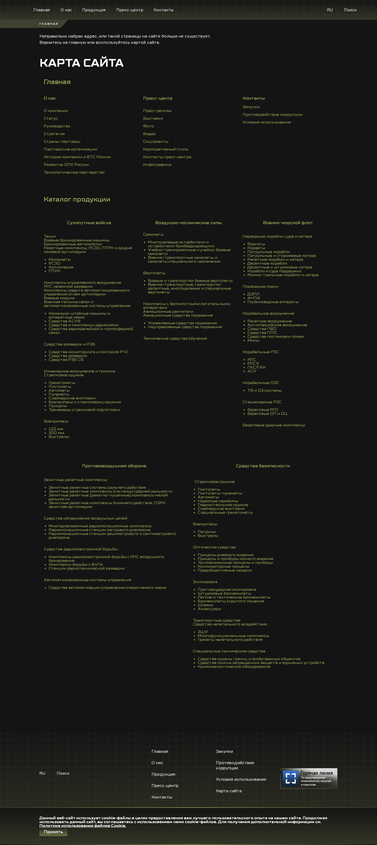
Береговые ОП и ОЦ (267, 413)
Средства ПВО (261, 329)
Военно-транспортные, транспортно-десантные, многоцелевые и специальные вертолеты (189, 288)
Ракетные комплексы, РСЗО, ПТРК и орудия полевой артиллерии (88, 250)
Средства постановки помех (275, 336)
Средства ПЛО (261, 333)
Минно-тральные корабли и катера (283, 275)
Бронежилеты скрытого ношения (231, 601)
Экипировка (205, 582)
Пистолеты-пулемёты (220, 493)
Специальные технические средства (229, 651)
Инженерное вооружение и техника (79, 371)
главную (77, 42)
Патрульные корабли (268, 252)
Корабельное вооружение (268, 313)
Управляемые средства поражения (182, 323)
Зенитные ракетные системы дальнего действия (97, 487)
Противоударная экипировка (227, 589)
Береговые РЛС (263, 410)
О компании (56, 111)
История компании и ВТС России (77, 157)
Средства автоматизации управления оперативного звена (107, 587)
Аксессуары (209, 609)
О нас (66, 9)
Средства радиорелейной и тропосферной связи (91, 331)
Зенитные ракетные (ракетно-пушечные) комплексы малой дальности (108, 497)
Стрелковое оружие (64, 375)
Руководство (57, 126)
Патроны (207, 532)
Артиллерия (61, 267)
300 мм (56, 433)
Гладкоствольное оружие (223, 505)
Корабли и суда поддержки (274, 271)
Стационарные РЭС (262, 402)
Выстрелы (59, 437)
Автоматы (59, 390)
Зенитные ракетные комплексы (75, 480)
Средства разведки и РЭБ (69, 344)
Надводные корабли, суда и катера (277, 236)
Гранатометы (62, 383)
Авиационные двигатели (168, 311)
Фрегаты (256, 244)
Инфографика (157, 164)
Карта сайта (229, 790)
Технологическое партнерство (74, 172)
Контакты (164, 9)
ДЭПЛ (253, 294)
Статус (51, 118)
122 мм (56, 429)
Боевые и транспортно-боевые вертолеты (190, 281)
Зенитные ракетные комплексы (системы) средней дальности (110, 491)
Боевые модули (59, 298)
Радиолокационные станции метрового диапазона (100, 530)
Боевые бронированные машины (76, 240)
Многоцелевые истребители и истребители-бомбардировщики (181, 244)
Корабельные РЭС (261, 352)
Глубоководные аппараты (273, 302)
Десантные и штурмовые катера (279, 267)
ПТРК (54, 271)
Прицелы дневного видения (225, 555)
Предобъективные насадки (225, 570)
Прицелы (58, 406)
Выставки (153, 118)
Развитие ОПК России (66, 164)
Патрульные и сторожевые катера (281, 256)
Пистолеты (60, 386)
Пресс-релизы (157, 111)
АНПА (253, 298)
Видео (149, 134)
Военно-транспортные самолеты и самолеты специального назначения (184, 259)
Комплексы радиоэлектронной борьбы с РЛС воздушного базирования (106, 559)
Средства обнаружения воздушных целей (85, 518)
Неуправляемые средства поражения (185, 327)
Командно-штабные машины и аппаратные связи (79, 315)
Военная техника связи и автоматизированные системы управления (87, 304)
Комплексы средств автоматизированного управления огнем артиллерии (87, 292)
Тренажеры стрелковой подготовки (84, 410)
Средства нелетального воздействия (230, 624)
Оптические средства (214, 547)
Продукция (94, 9)
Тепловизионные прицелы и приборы (235, 562)
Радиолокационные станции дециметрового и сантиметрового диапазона (112, 536)
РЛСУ (253, 363)
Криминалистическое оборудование (234, 666)
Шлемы (205, 605)
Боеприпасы (56, 421)
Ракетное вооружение (269, 321)
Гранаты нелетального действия (230, 639)
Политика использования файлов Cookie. (82, 826)
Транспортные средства (216, 620)
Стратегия (54, 134)
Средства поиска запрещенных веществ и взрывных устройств (261, 663)
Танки (50, 236)
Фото (148, 126)
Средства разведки (68, 356)
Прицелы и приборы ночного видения (235, 559)
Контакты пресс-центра (167, 157)
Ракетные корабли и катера (275, 259)
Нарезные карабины (218, 501)
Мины (253, 340)
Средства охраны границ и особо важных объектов (249, 659)
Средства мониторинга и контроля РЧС (89, 352)
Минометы (60, 259)
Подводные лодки (260, 286)
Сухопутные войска (89, 222)
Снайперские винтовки (72, 398)
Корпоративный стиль (165, 149)
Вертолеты (154, 273)
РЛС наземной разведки (68, 286)
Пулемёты (59, 394)
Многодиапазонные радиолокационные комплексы (100, 526)
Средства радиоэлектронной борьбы (81, 549)
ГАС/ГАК (256, 367)
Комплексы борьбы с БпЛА (76, 564)
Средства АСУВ (64, 321)
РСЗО (54, 263)
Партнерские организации (70, 149)
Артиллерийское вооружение (277, 325)
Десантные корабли (267, 263)
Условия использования (267, 122)
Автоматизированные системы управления (87, 580)
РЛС (251, 360)
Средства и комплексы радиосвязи (84, 325)
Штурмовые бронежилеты (224, 593)
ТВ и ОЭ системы (264, 390)
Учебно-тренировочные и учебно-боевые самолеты (189, 252)
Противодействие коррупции (272, 114)
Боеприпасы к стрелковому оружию (85, 402)
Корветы (256, 248)
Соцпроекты (155, 141)
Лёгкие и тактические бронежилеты (234, 597)
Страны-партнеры (62, 141)
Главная (41, 9)
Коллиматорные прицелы (223, 566)
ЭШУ (203, 632)
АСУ (252, 371)
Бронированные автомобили (73, 244)
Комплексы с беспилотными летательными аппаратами (186, 306)
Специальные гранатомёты (225, 512)
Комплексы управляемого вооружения (82, 282)
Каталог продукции (77, 199)
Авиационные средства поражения (178, 315)
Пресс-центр (129, 9)
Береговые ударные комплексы (274, 425)
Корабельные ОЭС (261, 383)
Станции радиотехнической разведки (87, 568)
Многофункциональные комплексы (233, 636)
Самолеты (153, 234)
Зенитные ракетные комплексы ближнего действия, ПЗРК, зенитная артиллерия (107, 505)
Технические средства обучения (175, 338)
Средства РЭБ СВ (66, 360)
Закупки (251, 107)
